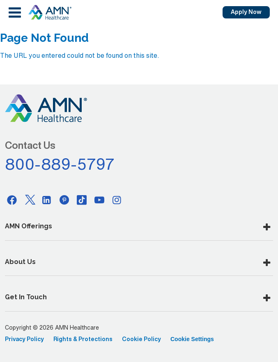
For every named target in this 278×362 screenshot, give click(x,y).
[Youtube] (99, 200)
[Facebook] (12, 200)
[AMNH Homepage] (49, 12)
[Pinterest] (64, 200)
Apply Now (246, 12)
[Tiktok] (82, 200)
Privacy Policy (24, 339)
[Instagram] (117, 200)
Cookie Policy (141, 339)
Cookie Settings (192, 339)
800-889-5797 (60, 164)
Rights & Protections (83, 339)
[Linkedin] (47, 200)
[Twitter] (30, 200)
